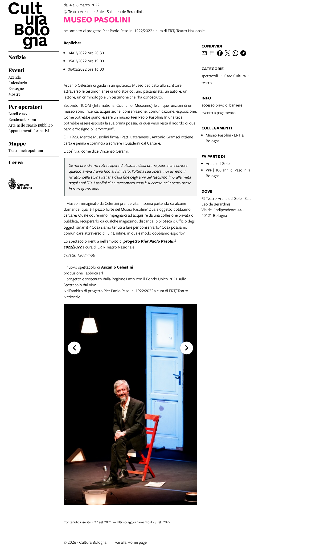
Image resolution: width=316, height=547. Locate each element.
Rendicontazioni (22, 119)
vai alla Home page (131, 542)
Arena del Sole (218, 163)
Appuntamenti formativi (28, 130)
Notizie (17, 57)
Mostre (14, 93)
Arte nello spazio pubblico (30, 124)
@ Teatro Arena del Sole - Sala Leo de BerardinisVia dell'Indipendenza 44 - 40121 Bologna (226, 207)
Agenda (14, 76)
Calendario (17, 82)
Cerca (15, 162)
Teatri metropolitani (25, 150)
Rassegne (16, 88)
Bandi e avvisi (20, 113)
